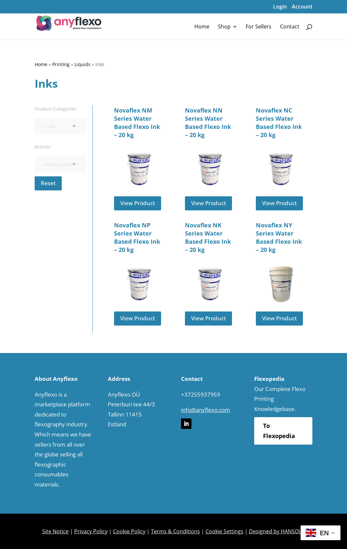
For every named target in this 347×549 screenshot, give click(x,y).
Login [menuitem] (280, 6)
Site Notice (55, 531)
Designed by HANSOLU (277, 531)
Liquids (82, 64)
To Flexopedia (279, 431)
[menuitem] (201, 26)
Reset (48, 183)
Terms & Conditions (175, 531)
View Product (137, 203)
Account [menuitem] (302, 6)
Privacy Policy (90, 531)
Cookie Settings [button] (224, 531)
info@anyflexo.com (205, 410)
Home (41, 64)
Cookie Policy (129, 531)
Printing (61, 64)
